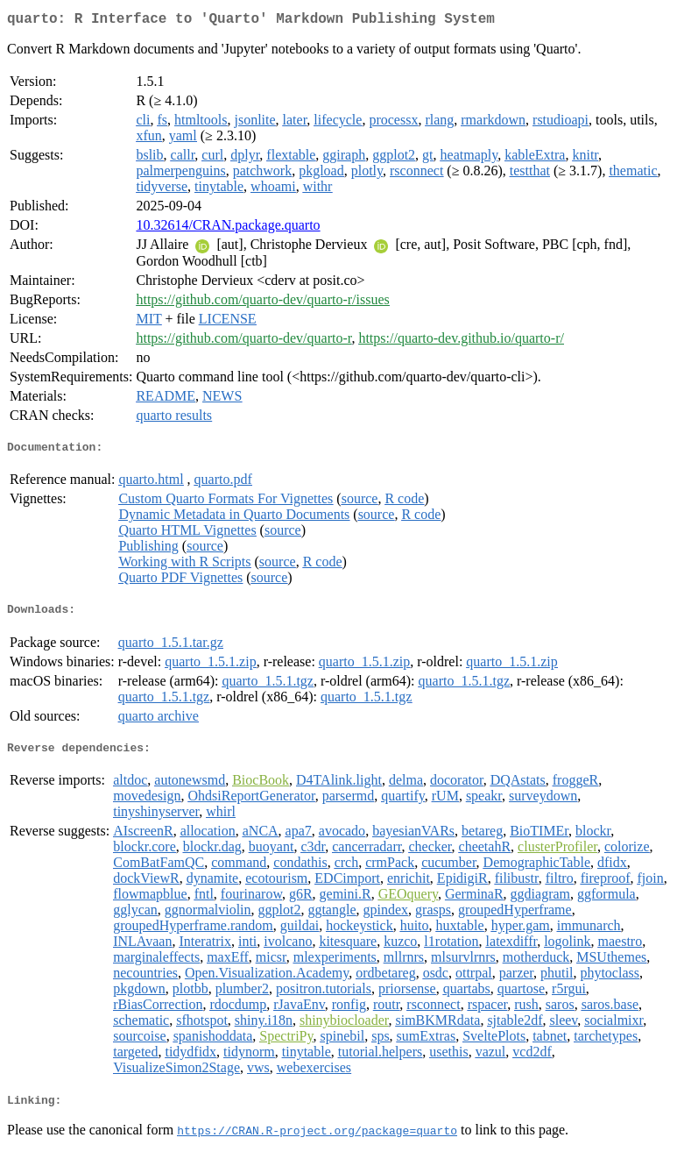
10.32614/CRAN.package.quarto (228, 228)
